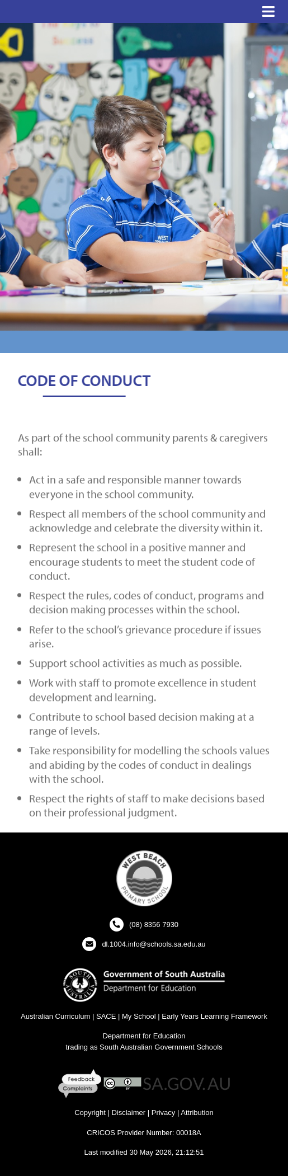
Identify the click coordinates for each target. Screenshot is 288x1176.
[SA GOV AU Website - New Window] (186, 1083)
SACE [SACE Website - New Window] (106, 1016)
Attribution (197, 1112)
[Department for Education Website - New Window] (144, 984)
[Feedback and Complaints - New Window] (80, 1083)
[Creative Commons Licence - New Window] (122, 1083)
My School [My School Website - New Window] (139, 1016)
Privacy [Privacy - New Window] (164, 1112)
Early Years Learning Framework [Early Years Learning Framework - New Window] (214, 1016)
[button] (268, 12)
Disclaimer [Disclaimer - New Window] (128, 1112)
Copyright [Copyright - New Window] (90, 1112)
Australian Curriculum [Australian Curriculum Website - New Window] (55, 1016)
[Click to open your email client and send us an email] (143, 944)
